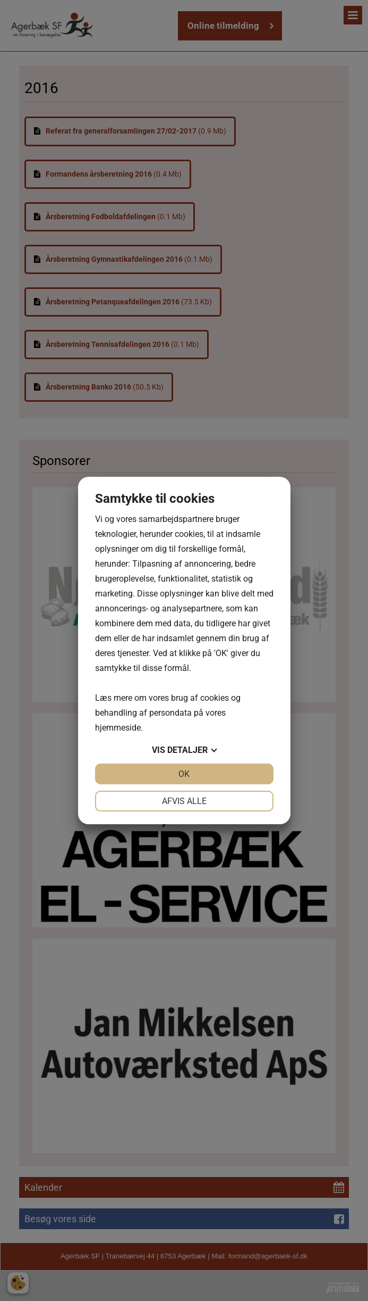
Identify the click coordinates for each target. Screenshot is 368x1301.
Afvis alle (184, 801)
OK (184, 774)
